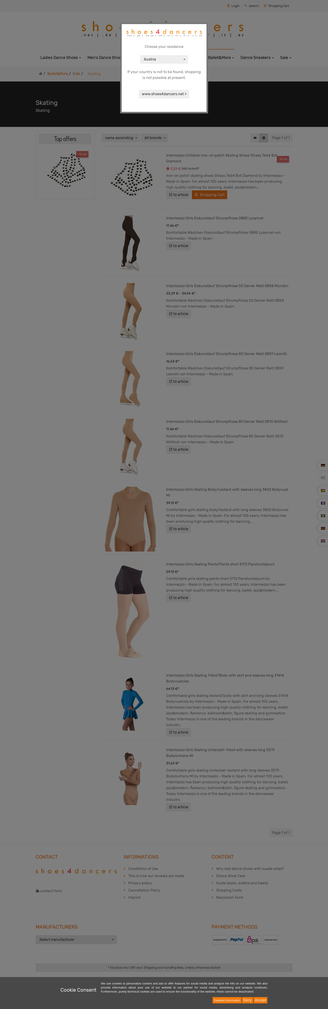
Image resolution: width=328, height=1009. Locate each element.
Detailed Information (227, 1000)
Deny (247, 1000)
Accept (260, 1000)
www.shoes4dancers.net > (164, 94)
